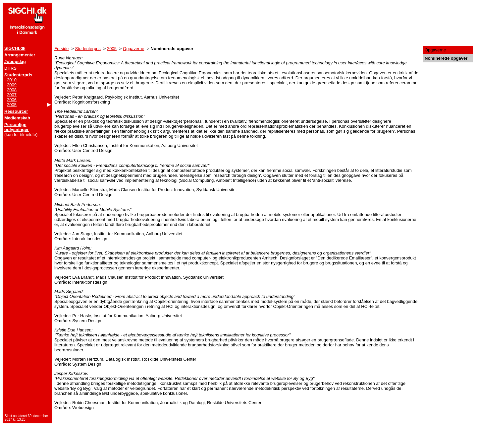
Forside (61, 48)
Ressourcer (16, 111)
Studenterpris (18, 74)
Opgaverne (133, 48)
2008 (12, 89)
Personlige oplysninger (16, 127)
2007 (12, 94)
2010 (12, 79)
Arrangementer (19, 54)
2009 (12, 84)
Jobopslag (15, 61)
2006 (12, 99)
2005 (12, 104)
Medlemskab (17, 117)
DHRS (10, 68)
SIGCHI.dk (15, 48)
